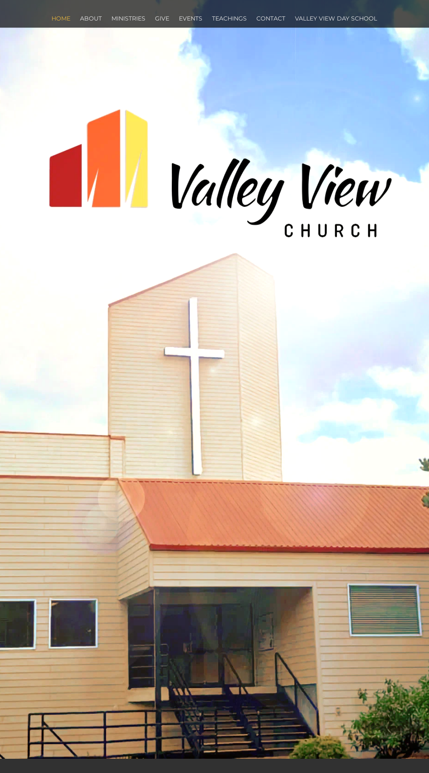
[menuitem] (61, 18)
